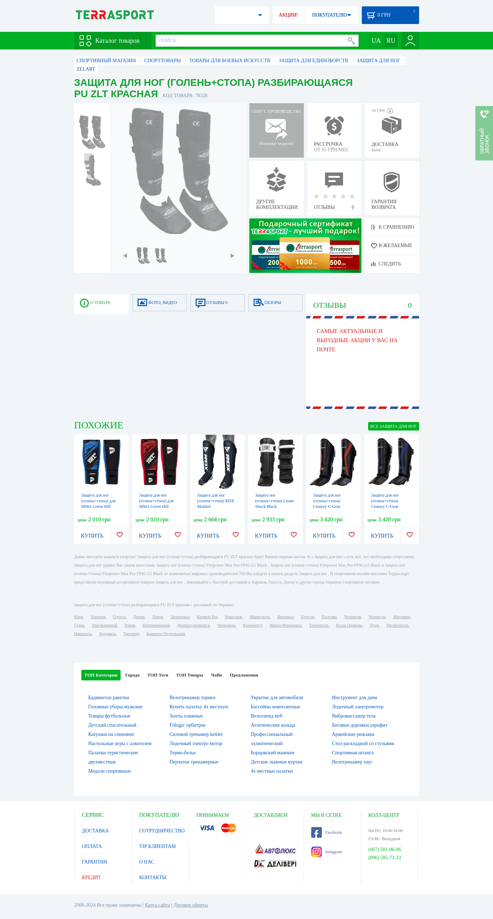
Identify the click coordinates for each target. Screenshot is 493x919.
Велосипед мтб (267, 716)
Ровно (129, 625)
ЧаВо (216, 675)
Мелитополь (397, 625)
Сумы (79, 625)
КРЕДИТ (91, 877)
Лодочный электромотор (358, 706)
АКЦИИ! (288, 15)
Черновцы (226, 625)
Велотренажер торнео (192, 697)
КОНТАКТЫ (153, 877)
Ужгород (131, 633)
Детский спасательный (112, 725)
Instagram (326, 852)
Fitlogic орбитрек (187, 725)
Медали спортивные (109, 771)
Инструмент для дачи (354, 697)
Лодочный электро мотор (195, 743)
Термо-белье (182, 752)
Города (132, 675)
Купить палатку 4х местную (198, 706)
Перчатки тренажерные (194, 762)
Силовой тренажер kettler (196, 734)
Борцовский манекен (272, 752)
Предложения (244, 675)
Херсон (307, 616)
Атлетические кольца (273, 725)
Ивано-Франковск (285, 625)
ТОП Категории (101, 675)
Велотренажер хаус (352, 762)
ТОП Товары (189, 675)
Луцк (374, 625)
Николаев (233, 616)
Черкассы (377, 616)
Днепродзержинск (193, 625)
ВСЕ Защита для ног (393, 426)
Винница (285, 616)
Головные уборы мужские (115, 706)
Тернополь (318, 625)
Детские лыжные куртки (276, 762)
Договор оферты (190, 905)
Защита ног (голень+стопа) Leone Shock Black (274, 501)
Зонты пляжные (186, 716)
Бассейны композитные (275, 706)
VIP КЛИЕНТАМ (157, 846)
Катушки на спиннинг (111, 734)
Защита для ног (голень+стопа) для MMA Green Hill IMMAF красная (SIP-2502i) (159, 506)
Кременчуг (252, 625)
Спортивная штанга (352, 752)
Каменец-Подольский (165, 633)
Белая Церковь (349, 625)
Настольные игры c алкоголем (120, 743)
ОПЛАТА (92, 846)
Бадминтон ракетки (108, 697)
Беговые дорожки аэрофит (360, 725)
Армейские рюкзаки (353, 734)
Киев (78, 616)
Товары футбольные (109, 716)
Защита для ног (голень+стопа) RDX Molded (215, 501)
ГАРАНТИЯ (94, 862)
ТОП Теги (157, 675)
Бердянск (107, 633)
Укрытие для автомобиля (277, 697)
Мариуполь (259, 616)
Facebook (326, 832)
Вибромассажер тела (354, 716)
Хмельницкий (104, 625)
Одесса (119, 616)
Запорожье (180, 616)
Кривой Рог (207, 616)
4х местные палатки (272, 771)
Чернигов (352, 616)
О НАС (146, 862)
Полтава (329, 616)
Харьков (98, 616)
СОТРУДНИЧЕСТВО (162, 830)
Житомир (401, 616)
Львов (157, 616)
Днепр (139, 616)
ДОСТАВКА (95, 830)
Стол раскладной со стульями (363, 743)
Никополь (83, 633)
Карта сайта (157, 905)
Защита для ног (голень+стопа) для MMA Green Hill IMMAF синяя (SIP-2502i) (99, 506)
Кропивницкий (156, 625)
